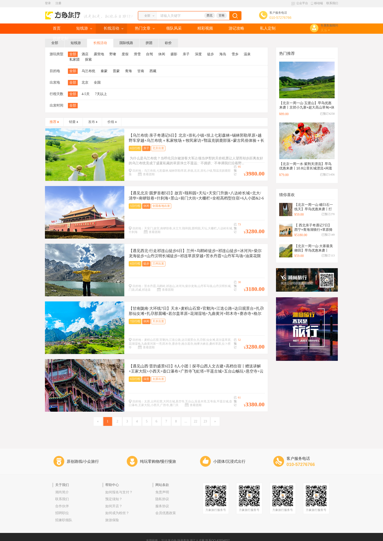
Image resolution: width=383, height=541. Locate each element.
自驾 (149, 54)
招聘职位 (62, 513)
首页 (57, 28)
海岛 (222, 54)
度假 (125, 54)
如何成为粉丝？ (117, 513)
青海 (128, 71)
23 (205, 421)
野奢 (112, 54)
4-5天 (86, 94)
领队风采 (174, 28)
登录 (48, 3)
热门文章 (142, 28)
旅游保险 (112, 520)
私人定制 (268, 28)
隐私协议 (162, 499)
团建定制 (60, 38)
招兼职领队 (63, 520)
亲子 (186, 54)
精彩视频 (205, 28)
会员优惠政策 (165, 513)
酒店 (85, 54)
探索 (88, 59)
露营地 (99, 54)
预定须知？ (113, 499)
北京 (85, 82)
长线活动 (111, 28)
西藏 (152, 71)
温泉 (247, 54)
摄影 (173, 54)
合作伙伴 (62, 506)
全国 (97, 82)
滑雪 (137, 54)
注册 (58, 3)
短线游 (82, 28)
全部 (72, 54)
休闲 (161, 54)
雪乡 (235, 54)
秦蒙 (104, 71)
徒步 (210, 54)
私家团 (74, 59)
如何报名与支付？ (119, 492)
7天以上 (101, 94)
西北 (210, 15)
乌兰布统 (88, 71)
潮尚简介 (62, 492)
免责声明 (162, 492)
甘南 (221, 15)
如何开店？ (113, 506)
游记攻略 (236, 28)
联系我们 (332, 3)
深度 (198, 54)
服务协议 (162, 506)
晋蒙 (116, 71)
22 (195, 421)
